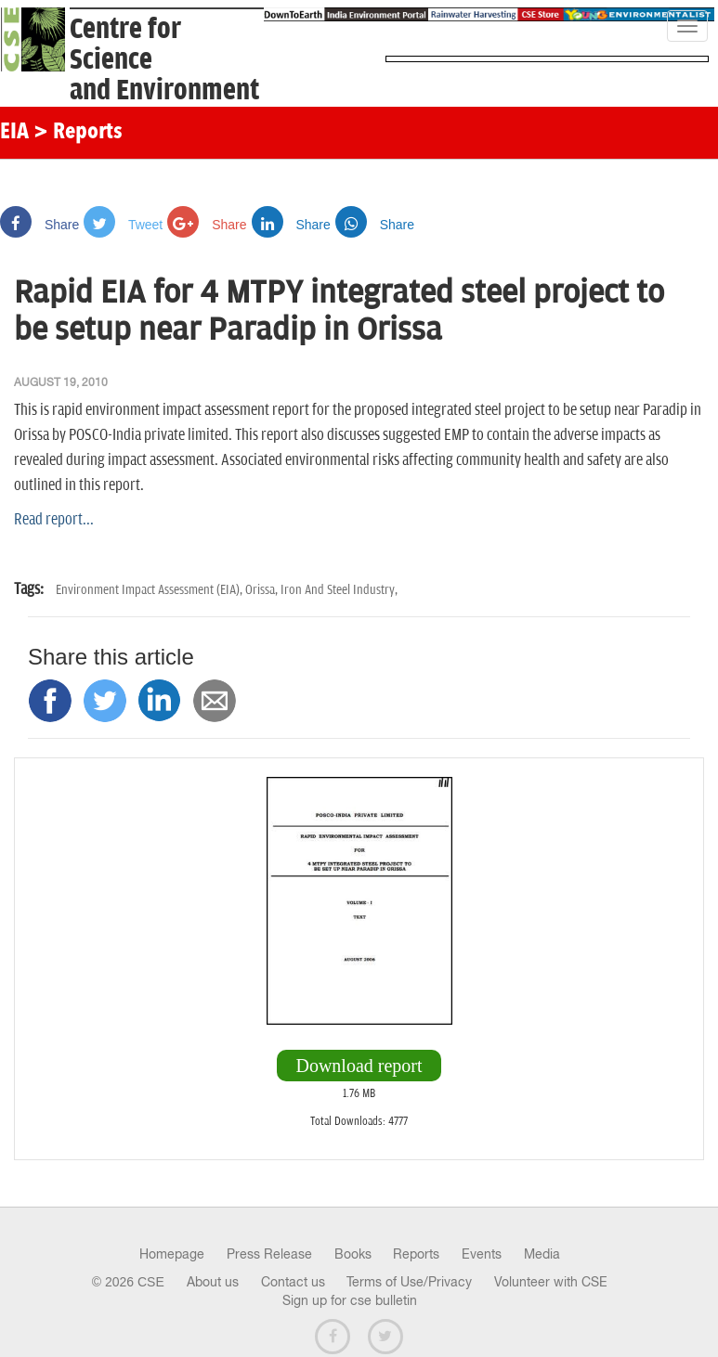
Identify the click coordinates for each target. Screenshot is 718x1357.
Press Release (269, 1254)
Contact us (293, 1281)
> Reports (78, 133)
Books (353, 1254)
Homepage (171, 1254)
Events (482, 1254)
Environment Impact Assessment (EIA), (150, 590)
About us (213, 1281)
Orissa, (263, 590)
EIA (14, 133)
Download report (358, 1065)
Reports (416, 1254)
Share (39, 224)
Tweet (123, 224)
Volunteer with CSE (550, 1281)
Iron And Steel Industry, (339, 590)
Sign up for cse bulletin (349, 1300)
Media (542, 1254)
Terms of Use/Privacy (409, 1281)
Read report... (54, 519)
